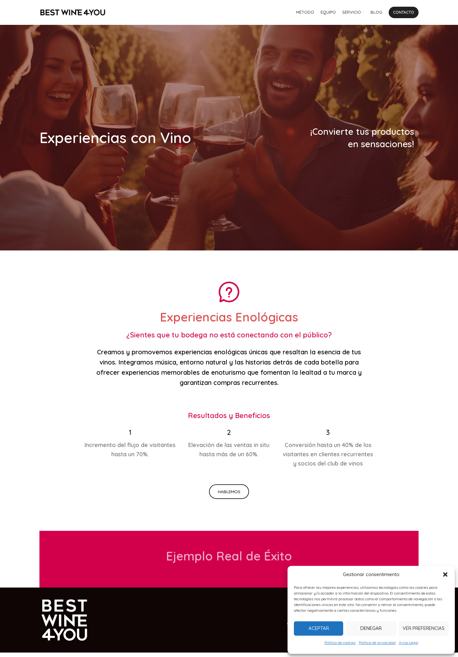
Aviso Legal (408, 642)
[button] (445, 574)
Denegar (371, 628)
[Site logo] (72, 14)
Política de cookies (340, 642)
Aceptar (319, 628)
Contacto (403, 14)
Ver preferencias (424, 628)
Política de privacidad (377, 642)
